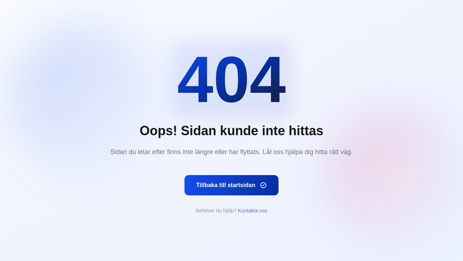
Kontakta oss (252, 211)
